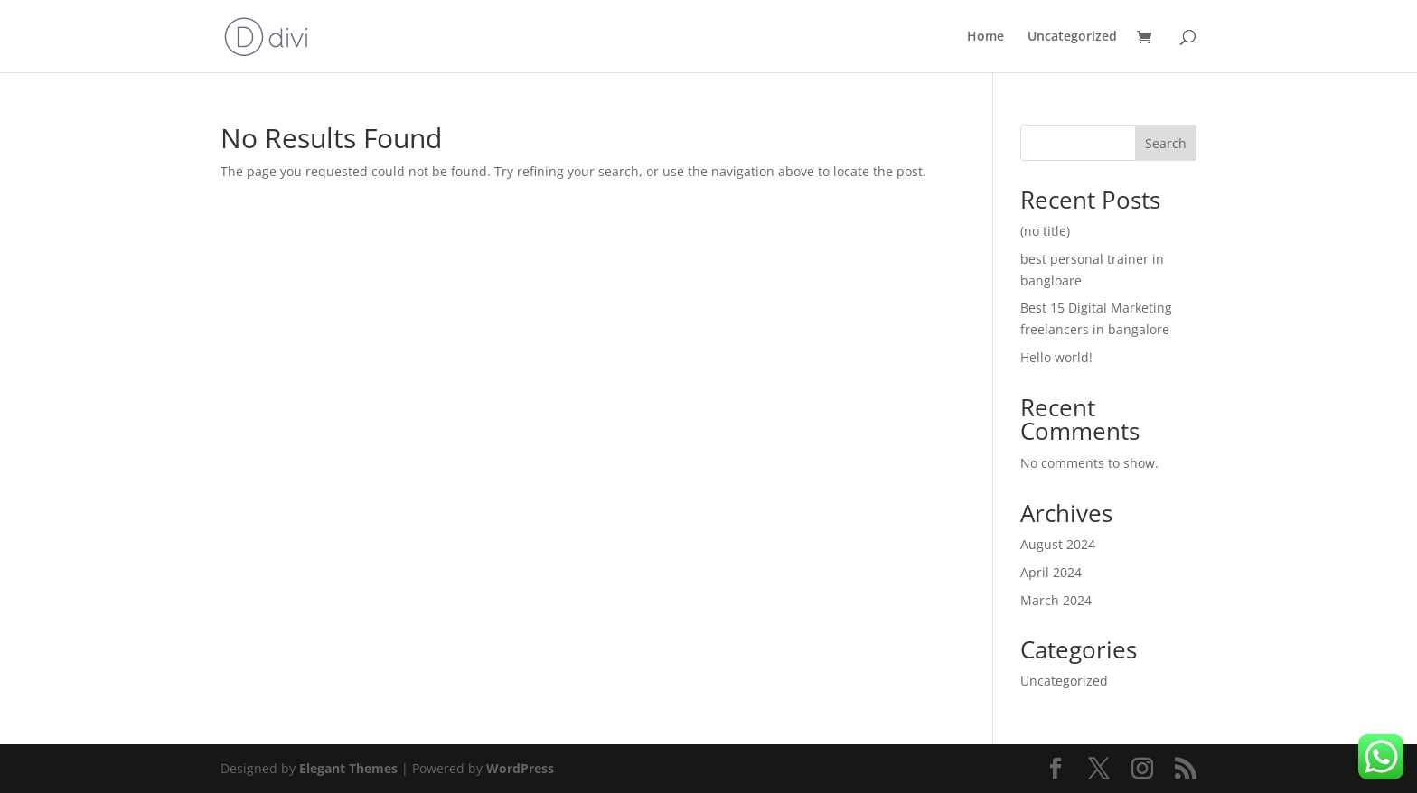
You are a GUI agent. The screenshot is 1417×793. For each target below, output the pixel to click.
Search (1166, 143)
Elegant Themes (348, 768)
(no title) (1045, 230)
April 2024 (1051, 572)
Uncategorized (1072, 37)
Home (985, 37)
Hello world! (1056, 357)
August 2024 (1057, 544)
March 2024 (1056, 600)
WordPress (520, 768)
